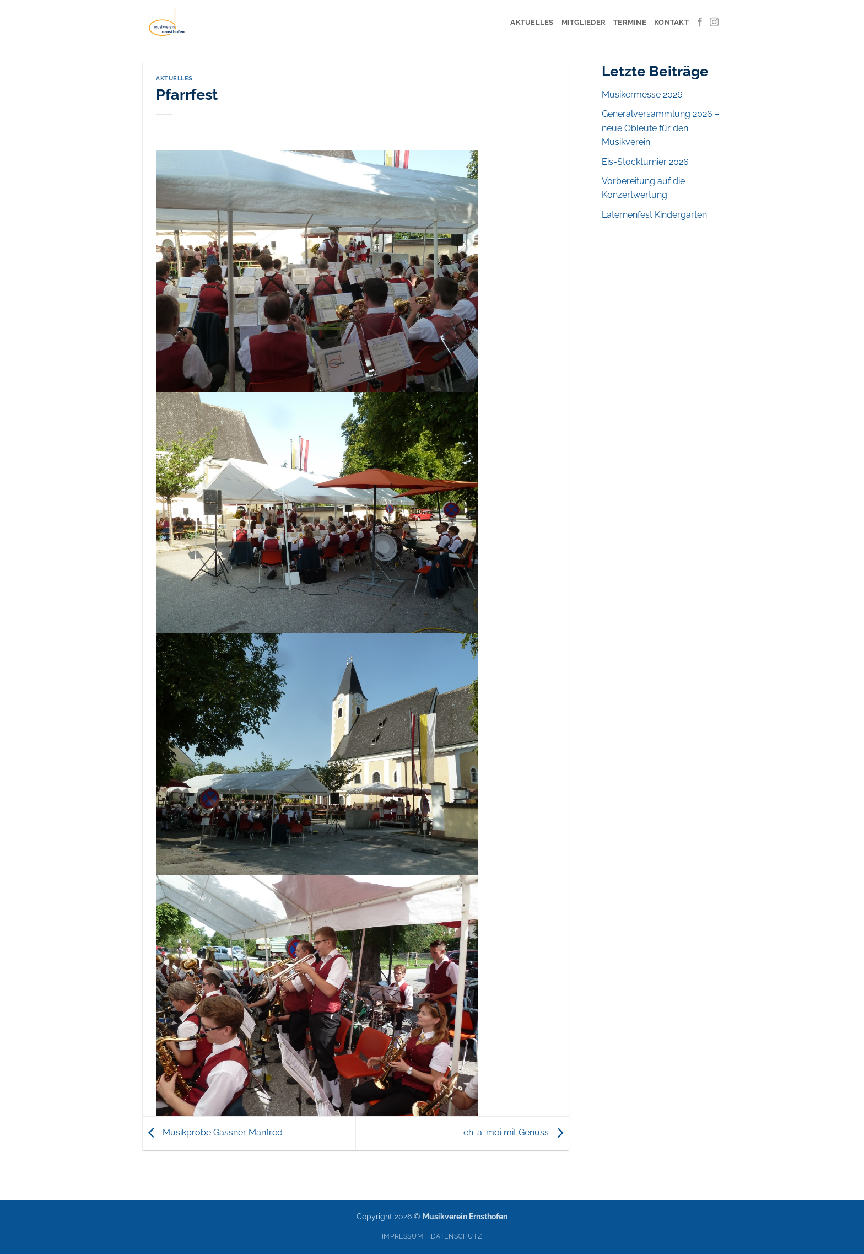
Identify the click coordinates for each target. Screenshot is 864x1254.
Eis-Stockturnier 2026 (645, 162)
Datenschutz (457, 1236)
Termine (629, 22)
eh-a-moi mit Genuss (516, 1132)
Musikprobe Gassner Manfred (213, 1132)
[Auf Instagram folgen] (714, 23)
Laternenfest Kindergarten (654, 214)
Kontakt (671, 22)
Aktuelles (531, 22)
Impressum (403, 1236)
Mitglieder (583, 22)
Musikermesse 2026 (642, 94)
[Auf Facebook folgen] (699, 23)
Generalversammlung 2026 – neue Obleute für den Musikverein (661, 128)
